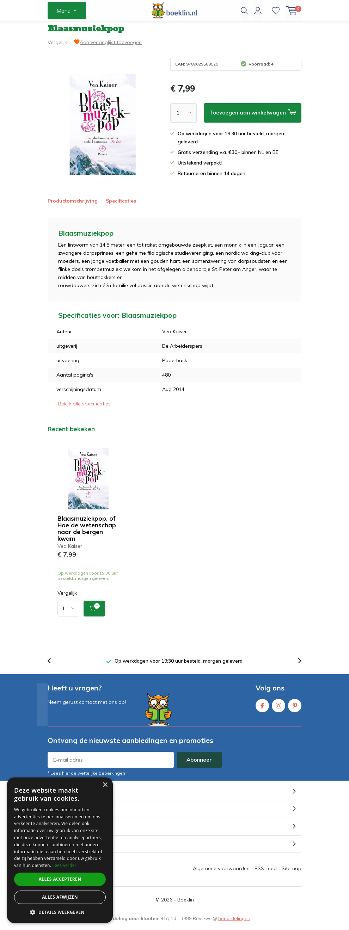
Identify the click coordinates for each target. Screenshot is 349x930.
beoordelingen (234, 923)
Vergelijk (57, 47)
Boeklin (185, 905)
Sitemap (291, 873)
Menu (63, 10)
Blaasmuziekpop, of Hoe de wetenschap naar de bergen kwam (86, 533)
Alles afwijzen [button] (60, 897)
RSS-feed (266, 873)
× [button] (105, 785)
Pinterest (294, 709)
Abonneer (199, 765)
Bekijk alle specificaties (84, 409)
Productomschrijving (73, 206)
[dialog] (60, 850)
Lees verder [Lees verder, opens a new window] (65, 865)
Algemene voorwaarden (221, 873)
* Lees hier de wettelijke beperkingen (86, 778)
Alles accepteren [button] (60, 879)
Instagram (278, 709)
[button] (60, 912)
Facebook (262, 709)
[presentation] (53, 666)
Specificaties (121, 206)
